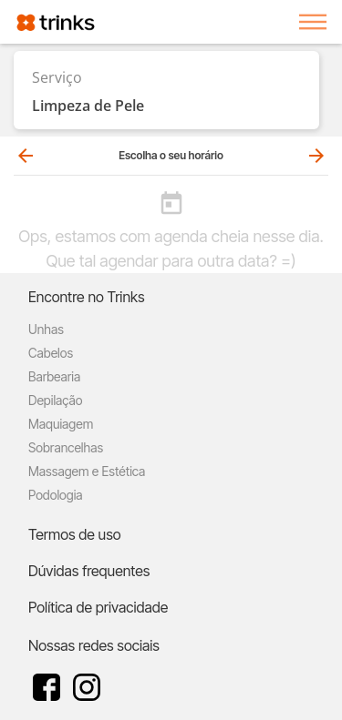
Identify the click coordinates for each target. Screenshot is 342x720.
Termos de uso (74, 534)
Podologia (55, 494)
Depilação (55, 400)
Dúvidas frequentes (89, 571)
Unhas (46, 329)
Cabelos (50, 352)
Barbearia (54, 376)
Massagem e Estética (86, 471)
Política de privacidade (98, 607)
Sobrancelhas (65, 447)
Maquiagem (60, 423)
